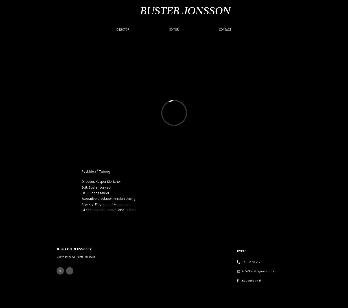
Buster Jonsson (185, 11)
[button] (123, 30)
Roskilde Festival (105, 210)
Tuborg (130, 210)
